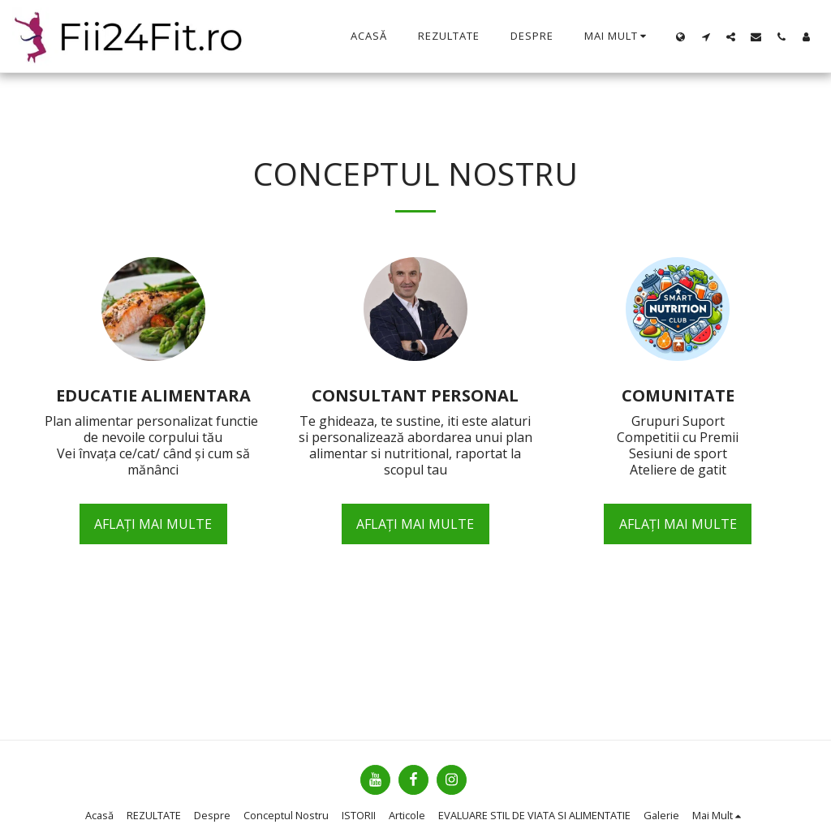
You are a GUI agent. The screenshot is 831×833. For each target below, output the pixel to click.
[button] (705, 36)
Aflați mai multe (153, 524)
